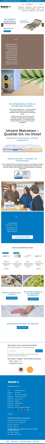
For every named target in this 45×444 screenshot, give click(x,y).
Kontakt (41, 10)
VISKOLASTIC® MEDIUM (6, 264)
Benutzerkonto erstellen (21, 395)
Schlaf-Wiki (25, 10)
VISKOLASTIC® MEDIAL (39, 264)
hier (26, 355)
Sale (9, 390)
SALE (42, 9)
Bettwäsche (21, 9)
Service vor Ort (19, 399)
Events (38, 9)
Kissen (34, 7)
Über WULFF (32, 10)
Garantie (17, 401)
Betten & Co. (11, 401)
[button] (41, 4)
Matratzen (21, 7)
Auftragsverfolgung (20, 390)
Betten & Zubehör (30, 9)
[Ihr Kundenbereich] (36, 4)
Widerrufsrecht (19, 403)
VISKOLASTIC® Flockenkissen (17, 264)
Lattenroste (28, 7)
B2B (37, 10)
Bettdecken (41, 7)
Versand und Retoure (20, 397)
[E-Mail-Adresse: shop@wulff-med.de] (25, 363)
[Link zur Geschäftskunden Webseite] (22, 4)
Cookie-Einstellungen (25, 441)
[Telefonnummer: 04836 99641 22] (28, 4)
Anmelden (17, 392)
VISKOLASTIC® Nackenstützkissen (29, 264)
